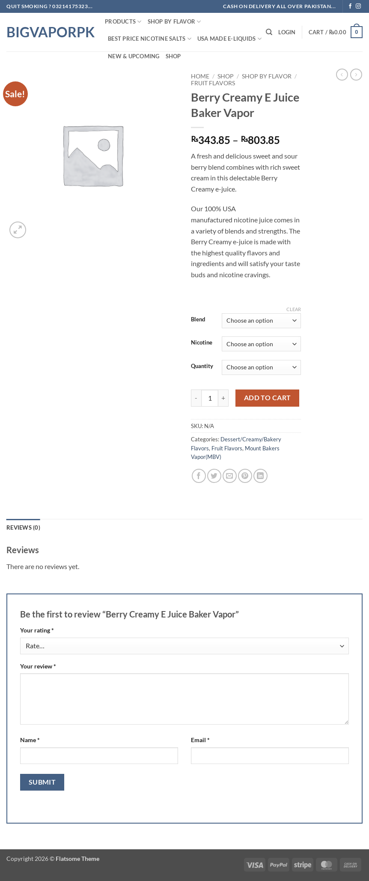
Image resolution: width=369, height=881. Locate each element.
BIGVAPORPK (49, 32)
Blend (198, 320)
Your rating (37, 630)
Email (200, 739)
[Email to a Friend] (230, 476)
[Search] (269, 32)
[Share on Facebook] (199, 476)
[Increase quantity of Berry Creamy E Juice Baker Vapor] (223, 398)
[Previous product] (356, 75)
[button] (286, 32)
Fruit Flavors (213, 83)
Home (200, 76)
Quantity (202, 366)
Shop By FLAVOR (174, 22)
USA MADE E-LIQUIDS (229, 39)
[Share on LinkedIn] (260, 476)
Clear (293, 309)
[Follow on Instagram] (358, 6)
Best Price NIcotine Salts (149, 39)
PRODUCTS (123, 22)
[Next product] (342, 75)
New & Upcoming (134, 56)
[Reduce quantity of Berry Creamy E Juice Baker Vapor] (196, 398)
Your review (38, 666)
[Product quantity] (209, 398)
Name (30, 739)
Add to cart (267, 398)
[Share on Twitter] (214, 476)
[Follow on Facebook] (350, 6)
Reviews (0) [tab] (23, 527)
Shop (173, 56)
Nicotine (201, 343)
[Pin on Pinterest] (245, 476)
